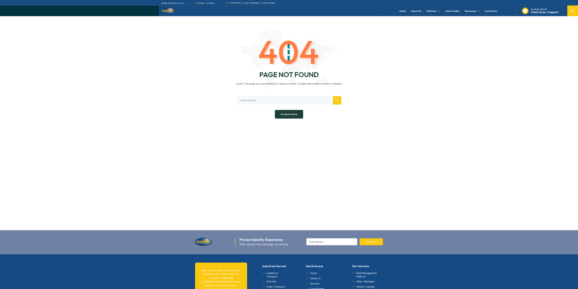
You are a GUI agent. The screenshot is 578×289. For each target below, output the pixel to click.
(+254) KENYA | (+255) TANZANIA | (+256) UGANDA (251, 3)
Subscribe (371, 242)
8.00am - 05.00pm (206, 3)
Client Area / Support (545, 12)
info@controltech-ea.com (172, 3)
